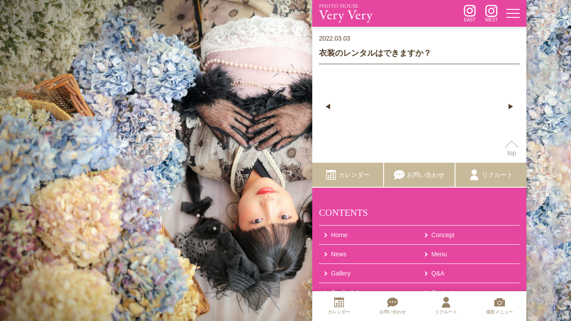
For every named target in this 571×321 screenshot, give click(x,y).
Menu (439, 254)
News (339, 254)
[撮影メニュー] (499, 306)
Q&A (438, 273)
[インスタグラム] (469, 13)
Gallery (341, 273)
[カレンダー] (347, 175)
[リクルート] (490, 175)
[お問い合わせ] (419, 175)
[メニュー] (513, 13)
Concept (443, 235)
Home (339, 235)
